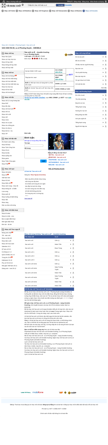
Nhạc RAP (5, 103)
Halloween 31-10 (7, 260)
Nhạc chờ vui (6, 111)
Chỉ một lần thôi (80, 84)
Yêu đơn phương (80, 99)
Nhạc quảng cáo (7, 155)
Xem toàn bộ (28, 198)
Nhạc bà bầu (5, 153)
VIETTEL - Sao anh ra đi (56, 155)
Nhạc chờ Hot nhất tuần (9, 81)
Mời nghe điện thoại (8, 221)
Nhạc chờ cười (6, 114)
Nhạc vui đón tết (7, 238)
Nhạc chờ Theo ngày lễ (12, 229)
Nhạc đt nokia (6, 213)
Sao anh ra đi (31, 45)
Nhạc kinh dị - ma (7, 131)
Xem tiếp (104, 88)
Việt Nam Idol (6, 177)
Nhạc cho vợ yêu (7, 122)
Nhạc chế (4, 117)
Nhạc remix (5, 120)
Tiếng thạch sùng (80, 107)
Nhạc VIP (5, 133)
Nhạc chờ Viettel (9, 11)
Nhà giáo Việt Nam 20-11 (9, 265)
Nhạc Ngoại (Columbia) (38, 175)
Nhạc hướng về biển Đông (10, 197)
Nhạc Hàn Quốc (7, 56)
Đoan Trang (58, 248)
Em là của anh (79, 57)
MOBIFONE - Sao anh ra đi (57, 157)
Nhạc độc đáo (6, 106)
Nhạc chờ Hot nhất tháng (9, 78)
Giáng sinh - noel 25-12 (9, 268)
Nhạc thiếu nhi (6, 183)
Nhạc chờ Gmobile (92, 11)
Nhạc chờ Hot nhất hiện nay (10, 84)
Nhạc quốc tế (6, 194)
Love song (5, 191)
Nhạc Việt (5, 199)
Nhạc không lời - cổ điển (9, 188)
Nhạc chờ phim (6, 172)
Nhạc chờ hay (9, 53)
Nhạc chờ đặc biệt (11, 138)
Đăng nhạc (85, 1)
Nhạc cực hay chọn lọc (9, 59)
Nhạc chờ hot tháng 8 (8, 92)
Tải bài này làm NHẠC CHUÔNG (34, 97)
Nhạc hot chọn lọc (7, 87)
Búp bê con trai (80, 103)
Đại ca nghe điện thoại (8, 219)
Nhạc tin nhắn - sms (8, 216)
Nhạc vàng (5, 202)
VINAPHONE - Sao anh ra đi (57, 160)
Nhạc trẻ (4, 175)
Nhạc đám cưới (6, 241)
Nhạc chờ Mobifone (25, 11)
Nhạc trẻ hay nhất (7, 62)
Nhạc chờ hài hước (8, 109)
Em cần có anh (80, 95)
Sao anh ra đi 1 (29, 252)
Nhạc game (5, 158)
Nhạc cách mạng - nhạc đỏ (10, 186)
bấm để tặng (59, 79)
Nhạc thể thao (6, 144)
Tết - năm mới (6, 235)
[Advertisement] (49, 373)
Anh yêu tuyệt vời (80, 118)
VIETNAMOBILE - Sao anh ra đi (59, 162)
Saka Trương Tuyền (59, 268)
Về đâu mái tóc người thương (84, 64)
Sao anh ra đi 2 (29, 256)
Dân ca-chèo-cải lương (9, 205)
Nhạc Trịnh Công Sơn (8, 147)
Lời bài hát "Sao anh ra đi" (33, 171)
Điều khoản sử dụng (97, 1)
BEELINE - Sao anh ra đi (56, 165)
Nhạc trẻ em (5, 150)
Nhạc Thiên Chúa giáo (8, 161)
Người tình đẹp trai (81, 126)
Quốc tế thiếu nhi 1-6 (8, 254)
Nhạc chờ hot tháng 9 (8, 76)
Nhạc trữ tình (6, 180)
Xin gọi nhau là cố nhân (82, 80)
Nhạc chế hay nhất (7, 67)
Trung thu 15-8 (6, 257)
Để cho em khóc (80, 60)
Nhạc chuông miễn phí (13, 1)
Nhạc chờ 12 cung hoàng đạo (11, 100)
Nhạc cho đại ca (7, 128)
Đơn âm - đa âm (7, 224)
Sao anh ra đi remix (31, 264)
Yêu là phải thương (81, 72)
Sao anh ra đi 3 (29, 260)
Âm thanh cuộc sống (8, 142)
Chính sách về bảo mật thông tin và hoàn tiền (54, 413)
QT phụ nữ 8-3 (6, 249)
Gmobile (11, 45)
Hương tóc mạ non (81, 111)
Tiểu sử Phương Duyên (56, 169)
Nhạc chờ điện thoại (11, 210)
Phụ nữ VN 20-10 (7, 263)
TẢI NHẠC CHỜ (13, 6)
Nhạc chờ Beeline (76, 11)
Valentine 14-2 (6, 246)
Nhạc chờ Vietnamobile (59, 11)
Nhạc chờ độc (9, 97)
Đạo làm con (79, 68)
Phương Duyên (20, 45)
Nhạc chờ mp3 (9, 169)
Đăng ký (70, 1)
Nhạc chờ (5, 45)
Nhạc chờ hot (9, 72)
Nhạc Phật (5, 164)
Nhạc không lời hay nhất (9, 65)
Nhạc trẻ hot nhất (7, 89)
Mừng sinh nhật (6, 232)
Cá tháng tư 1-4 (6, 252)
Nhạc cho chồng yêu (8, 125)
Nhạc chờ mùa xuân (8, 243)
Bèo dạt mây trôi (80, 76)
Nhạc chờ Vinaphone (41, 11)
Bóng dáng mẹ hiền (81, 114)
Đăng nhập (77, 1)
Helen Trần (58, 244)
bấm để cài (58, 72)
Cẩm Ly (57, 240)
